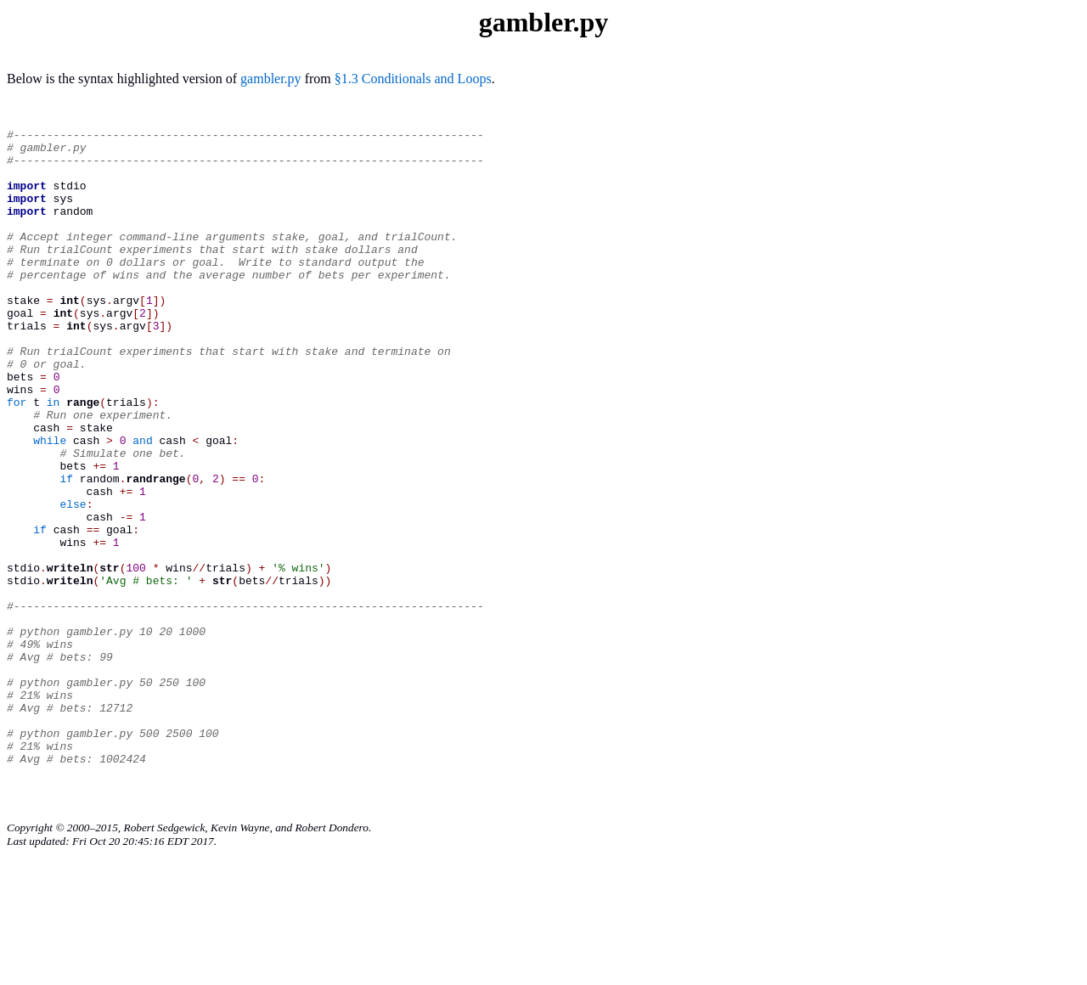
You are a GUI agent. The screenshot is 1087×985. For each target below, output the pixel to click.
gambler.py (270, 78)
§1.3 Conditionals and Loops (413, 78)
